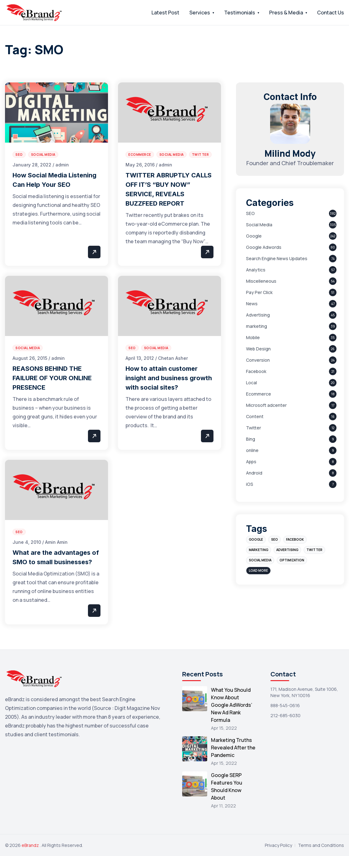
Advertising (258, 315)
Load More (258, 570)
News (252, 304)
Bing (250, 439)
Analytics (255, 270)
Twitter (253, 428)
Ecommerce (258, 394)
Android (254, 473)
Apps (251, 462)
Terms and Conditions (321, 845)
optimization (292, 560)
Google (254, 236)
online (252, 450)
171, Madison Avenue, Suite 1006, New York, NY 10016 (304, 692)
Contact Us (330, 12)
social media (260, 560)
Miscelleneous (261, 281)
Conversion (258, 360)
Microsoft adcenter (266, 405)
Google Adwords (263, 247)
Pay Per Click (259, 292)
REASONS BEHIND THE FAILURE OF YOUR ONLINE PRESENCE (52, 378)
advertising (287, 550)
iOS (249, 484)
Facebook (256, 371)
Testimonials (239, 12)
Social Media (259, 225)
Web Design (258, 349)
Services (199, 12)
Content (255, 416)
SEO (250, 213)
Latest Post (165, 12)
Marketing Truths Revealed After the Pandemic (233, 748)
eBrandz (31, 845)
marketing (256, 326)
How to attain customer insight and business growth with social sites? (169, 378)
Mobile (253, 337)
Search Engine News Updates (276, 258)
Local (251, 383)
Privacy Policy (278, 845)
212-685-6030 (285, 715)
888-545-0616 (285, 705)
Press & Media (286, 12)
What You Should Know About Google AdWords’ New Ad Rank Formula (231, 704)
